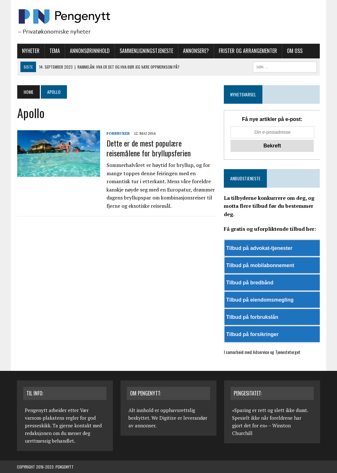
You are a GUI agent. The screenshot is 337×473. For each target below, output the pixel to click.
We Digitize (163, 418)
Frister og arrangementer (247, 51)
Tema (54, 51)
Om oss (294, 51)
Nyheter (30, 51)
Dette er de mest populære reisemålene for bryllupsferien (148, 148)
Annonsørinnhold (89, 51)
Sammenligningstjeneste (146, 51)
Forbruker (117, 133)
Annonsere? (196, 51)
